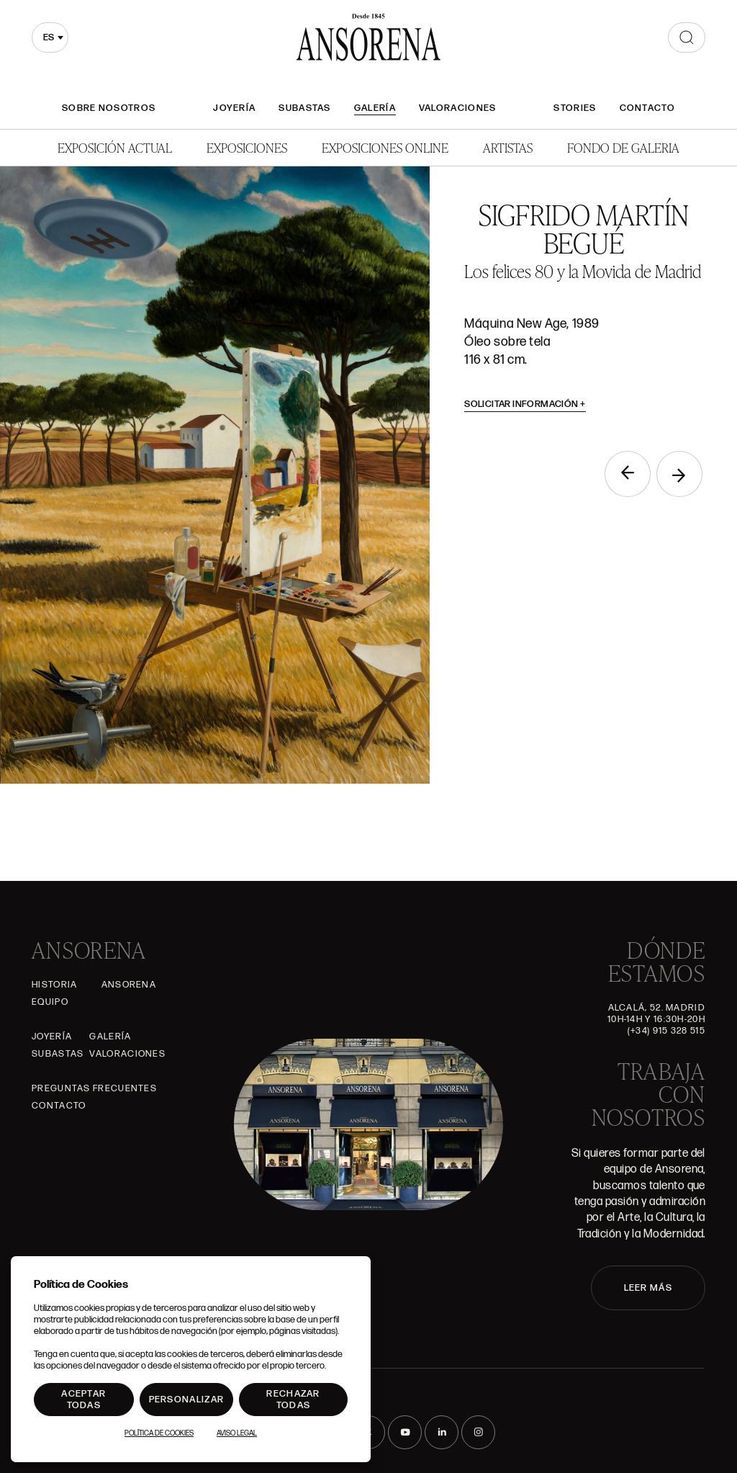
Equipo (50, 1002)
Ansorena (128, 984)
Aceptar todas (83, 1399)
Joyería (234, 108)
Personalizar (187, 1399)
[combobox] (50, 37)
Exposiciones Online (385, 147)
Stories (574, 108)
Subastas (304, 108)
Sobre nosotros (108, 108)
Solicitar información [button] (525, 404)
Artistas (508, 147)
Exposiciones (247, 147)
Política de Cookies (159, 1433)
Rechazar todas (293, 1399)
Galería (375, 108)
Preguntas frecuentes (94, 1088)
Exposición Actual (115, 147)
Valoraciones (458, 108)
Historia (54, 984)
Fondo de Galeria (623, 147)
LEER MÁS (648, 1288)
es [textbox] (48, 37)
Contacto (647, 108)
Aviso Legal (237, 1433)
